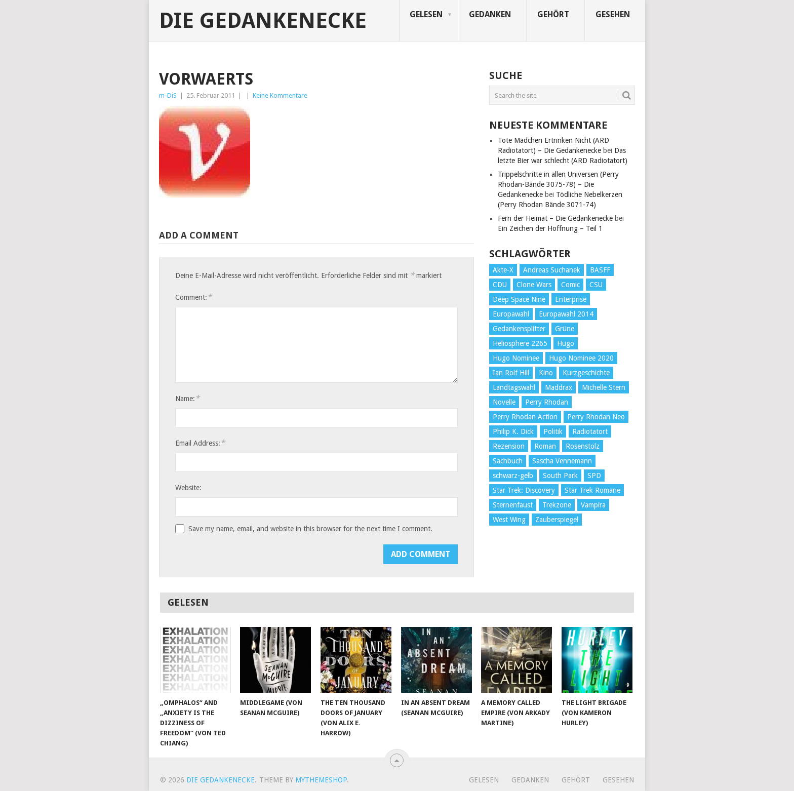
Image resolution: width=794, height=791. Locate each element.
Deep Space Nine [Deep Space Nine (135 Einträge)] (519, 299)
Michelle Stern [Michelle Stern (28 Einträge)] (603, 387)
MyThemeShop (321, 780)
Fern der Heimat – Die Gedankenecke (555, 218)
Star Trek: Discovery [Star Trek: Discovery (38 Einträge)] (524, 490)
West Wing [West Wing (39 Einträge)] (509, 520)
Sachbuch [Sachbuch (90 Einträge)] (508, 461)
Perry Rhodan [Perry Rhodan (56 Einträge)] (546, 402)
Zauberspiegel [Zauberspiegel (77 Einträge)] (556, 520)
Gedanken (490, 14)
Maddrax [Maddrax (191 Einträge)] (558, 387)
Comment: (193, 297)
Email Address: (200, 443)
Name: (187, 398)
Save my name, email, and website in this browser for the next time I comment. (310, 529)
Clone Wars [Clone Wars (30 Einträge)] (534, 285)
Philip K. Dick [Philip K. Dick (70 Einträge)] (513, 431)
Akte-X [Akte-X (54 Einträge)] (503, 270)
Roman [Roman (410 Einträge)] (545, 446)
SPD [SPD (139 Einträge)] (594, 475)
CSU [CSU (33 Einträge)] (596, 285)
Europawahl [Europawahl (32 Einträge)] (511, 314)
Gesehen (613, 14)
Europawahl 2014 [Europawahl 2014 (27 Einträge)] (566, 314)
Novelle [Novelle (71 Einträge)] (504, 402)
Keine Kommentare (280, 95)
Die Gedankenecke (263, 20)
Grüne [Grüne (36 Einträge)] (564, 329)
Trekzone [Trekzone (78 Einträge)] (556, 505)
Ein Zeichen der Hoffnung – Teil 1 (550, 228)
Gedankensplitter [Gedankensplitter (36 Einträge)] (519, 329)
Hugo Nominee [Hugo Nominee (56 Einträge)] (516, 358)
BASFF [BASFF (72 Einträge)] (600, 270)
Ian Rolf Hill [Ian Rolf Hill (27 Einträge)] (511, 373)
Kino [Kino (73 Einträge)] (546, 373)
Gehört (553, 14)
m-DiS (168, 95)
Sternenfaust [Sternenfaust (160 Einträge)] (513, 505)
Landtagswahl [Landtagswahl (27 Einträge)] (514, 387)
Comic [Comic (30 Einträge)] (570, 285)
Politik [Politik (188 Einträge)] (553, 431)
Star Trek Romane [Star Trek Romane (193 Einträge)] (592, 490)
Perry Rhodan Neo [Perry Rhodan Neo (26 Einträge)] (596, 417)
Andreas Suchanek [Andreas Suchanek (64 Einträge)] (551, 270)
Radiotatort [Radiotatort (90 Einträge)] (590, 431)
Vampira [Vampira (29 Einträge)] (593, 505)
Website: (188, 488)
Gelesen (426, 14)
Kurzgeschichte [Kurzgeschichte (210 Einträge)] (586, 373)
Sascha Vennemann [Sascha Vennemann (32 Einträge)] (562, 461)
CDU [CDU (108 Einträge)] (500, 285)
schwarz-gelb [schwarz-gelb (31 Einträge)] (513, 475)
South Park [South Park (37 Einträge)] (560, 475)
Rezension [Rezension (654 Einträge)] (509, 446)
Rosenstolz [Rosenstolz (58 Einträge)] (583, 446)
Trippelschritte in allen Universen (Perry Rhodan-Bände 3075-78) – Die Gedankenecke (558, 184)
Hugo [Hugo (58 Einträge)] (565, 343)
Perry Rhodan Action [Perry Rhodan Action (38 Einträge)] (525, 417)
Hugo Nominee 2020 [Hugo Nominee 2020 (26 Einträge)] (581, 358)
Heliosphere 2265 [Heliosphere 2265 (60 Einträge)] (520, 343)
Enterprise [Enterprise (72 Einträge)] (570, 299)
